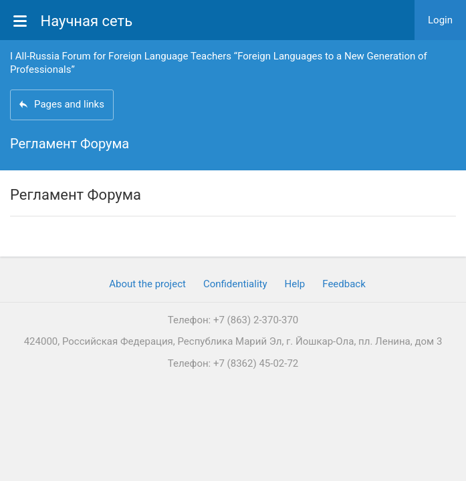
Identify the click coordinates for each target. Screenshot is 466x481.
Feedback (344, 284)
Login (440, 20)
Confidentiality (235, 284)
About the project (147, 284)
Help (295, 284)
